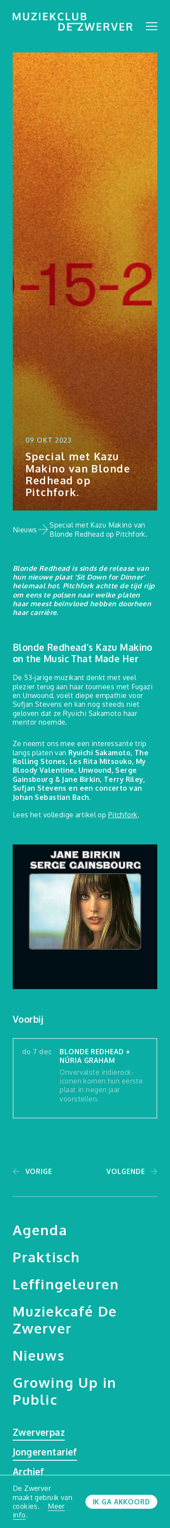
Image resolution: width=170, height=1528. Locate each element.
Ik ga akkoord (121, 1501)
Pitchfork (123, 814)
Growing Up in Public (65, 1391)
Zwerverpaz (39, 1432)
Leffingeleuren (66, 1283)
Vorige (38, 1171)
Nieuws (25, 529)
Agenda (40, 1229)
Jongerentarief (45, 1452)
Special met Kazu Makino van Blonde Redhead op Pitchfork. (98, 529)
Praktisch (46, 1256)
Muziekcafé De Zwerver (65, 1319)
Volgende (125, 1171)
